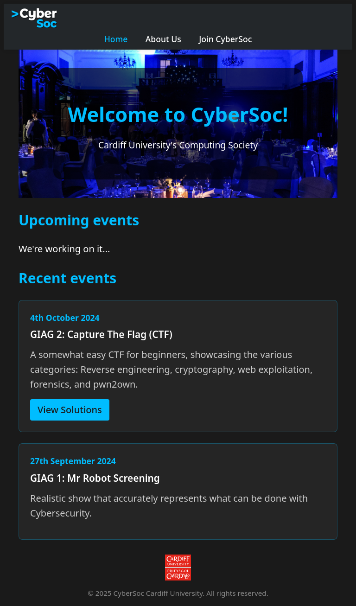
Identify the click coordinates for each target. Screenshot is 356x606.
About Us (163, 39)
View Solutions (70, 409)
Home (116, 39)
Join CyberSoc (225, 39)
